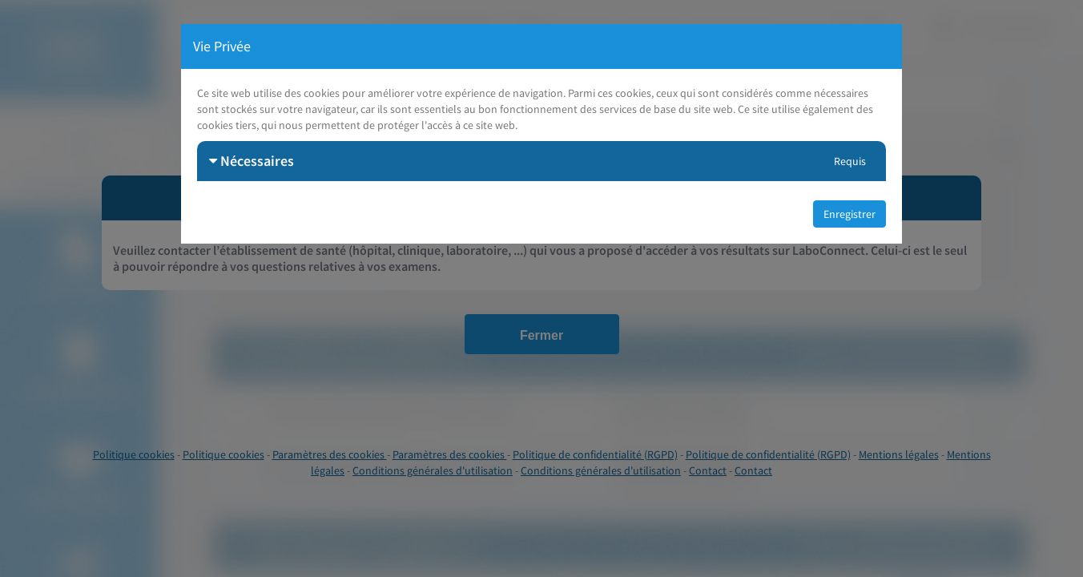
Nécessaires (251, 160)
